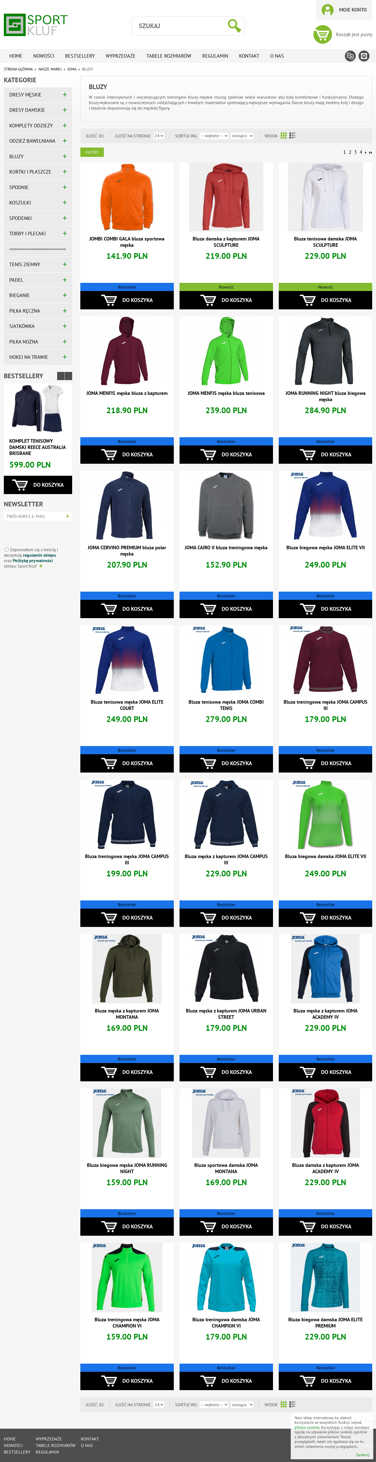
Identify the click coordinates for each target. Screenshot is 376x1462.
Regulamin (215, 56)
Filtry (92, 152)
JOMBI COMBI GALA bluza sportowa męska (126, 242)
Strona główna (18, 69)
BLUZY (16, 156)
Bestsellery (80, 56)
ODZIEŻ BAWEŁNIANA (32, 141)
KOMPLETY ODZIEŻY (31, 125)
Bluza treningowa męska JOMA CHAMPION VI (127, 1322)
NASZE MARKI (50, 69)
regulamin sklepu (39, 555)
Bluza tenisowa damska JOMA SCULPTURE (325, 242)
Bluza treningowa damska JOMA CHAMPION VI (226, 1322)
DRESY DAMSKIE (27, 110)
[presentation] (36, 532)
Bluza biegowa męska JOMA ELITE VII (325, 547)
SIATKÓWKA (22, 326)
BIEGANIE (19, 295)
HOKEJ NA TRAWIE (28, 357)
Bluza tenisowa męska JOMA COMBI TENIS (226, 705)
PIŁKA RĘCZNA (24, 311)
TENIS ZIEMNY (24, 264)
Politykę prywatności (33, 560)
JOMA (71, 69)
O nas (277, 56)
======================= (37, 249)
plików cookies (307, 1427)
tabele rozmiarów (168, 56)
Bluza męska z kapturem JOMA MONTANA (127, 1014)
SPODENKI (20, 218)
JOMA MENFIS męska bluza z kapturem (127, 393)
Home (15, 56)
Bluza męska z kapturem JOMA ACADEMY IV (325, 1014)
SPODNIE (19, 187)
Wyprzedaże (121, 56)
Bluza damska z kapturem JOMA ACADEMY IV (325, 1168)
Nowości (43, 56)
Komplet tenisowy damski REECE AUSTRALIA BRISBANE (37, 447)
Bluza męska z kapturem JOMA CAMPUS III (226, 859)
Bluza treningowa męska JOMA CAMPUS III (326, 705)
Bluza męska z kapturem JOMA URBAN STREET (226, 1014)
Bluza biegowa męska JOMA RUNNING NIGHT (127, 1168)
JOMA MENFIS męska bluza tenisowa (226, 393)
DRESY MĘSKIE (25, 95)
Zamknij (362, 1455)
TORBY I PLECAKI (27, 233)
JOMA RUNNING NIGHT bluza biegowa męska (326, 396)
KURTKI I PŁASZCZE (30, 172)
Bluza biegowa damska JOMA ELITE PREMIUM (325, 1322)
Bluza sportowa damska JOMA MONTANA (226, 1168)
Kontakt (249, 56)
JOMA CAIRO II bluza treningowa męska (226, 547)
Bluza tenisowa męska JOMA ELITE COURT (127, 705)
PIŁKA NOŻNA (23, 342)
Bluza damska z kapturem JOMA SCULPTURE (226, 242)
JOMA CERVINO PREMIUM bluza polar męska (127, 550)
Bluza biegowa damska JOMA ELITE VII (325, 856)
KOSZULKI (20, 202)
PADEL (16, 280)
